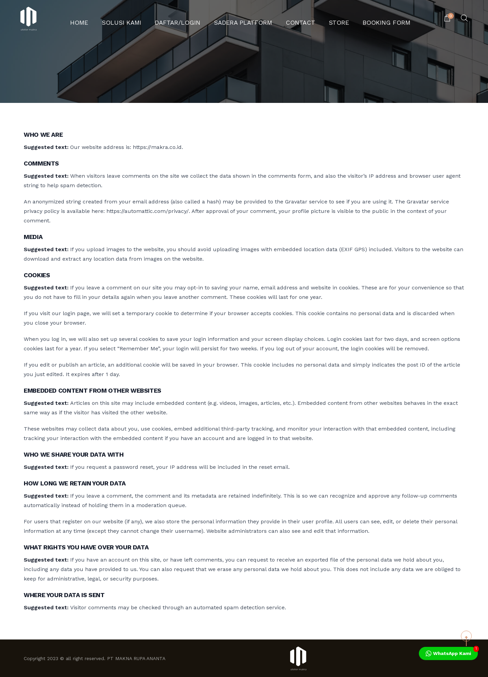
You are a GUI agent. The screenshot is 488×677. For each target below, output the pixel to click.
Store (323, 18)
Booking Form (362, 18)
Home (106, 18)
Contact (290, 18)
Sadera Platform (242, 18)
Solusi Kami (142, 18)
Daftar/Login (188, 18)
